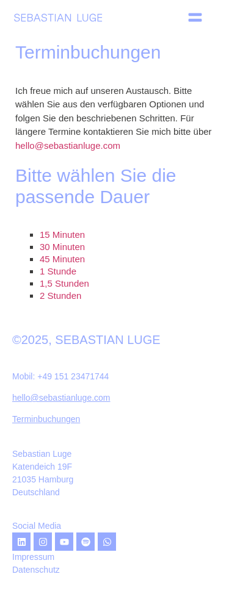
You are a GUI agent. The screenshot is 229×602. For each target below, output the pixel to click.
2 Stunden (60, 295)
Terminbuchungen (46, 419)
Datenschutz (36, 570)
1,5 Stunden (64, 283)
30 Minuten (62, 247)
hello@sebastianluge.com (67, 145)
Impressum (33, 557)
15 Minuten (62, 234)
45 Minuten (62, 259)
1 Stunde (58, 271)
